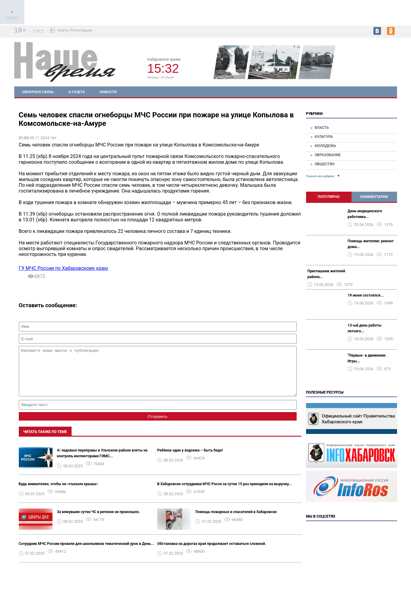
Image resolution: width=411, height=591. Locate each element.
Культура (324, 137)
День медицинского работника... (365, 214)
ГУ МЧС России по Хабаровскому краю (63, 268)
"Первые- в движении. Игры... (367, 358)
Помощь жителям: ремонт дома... (371, 244)
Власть (322, 128)
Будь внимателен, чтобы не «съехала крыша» (58, 493)
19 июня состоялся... (366, 295)
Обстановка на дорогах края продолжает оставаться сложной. (211, 553)
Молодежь (325, 146)
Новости (107, 92)
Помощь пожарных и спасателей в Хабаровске (236, 521)
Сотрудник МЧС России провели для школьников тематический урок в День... (86, 553)
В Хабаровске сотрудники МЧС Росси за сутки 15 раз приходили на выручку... (224, 493)
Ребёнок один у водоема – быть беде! (190, 459)
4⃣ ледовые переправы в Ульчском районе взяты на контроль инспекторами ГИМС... (102, 462)
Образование (328, 155)
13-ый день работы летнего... (364, 328)
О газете (77, 92)
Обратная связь (38, 92)
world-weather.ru (383, 70)
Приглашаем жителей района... (326, 274)
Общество (325, 164)
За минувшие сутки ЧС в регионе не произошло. (98, 521)
